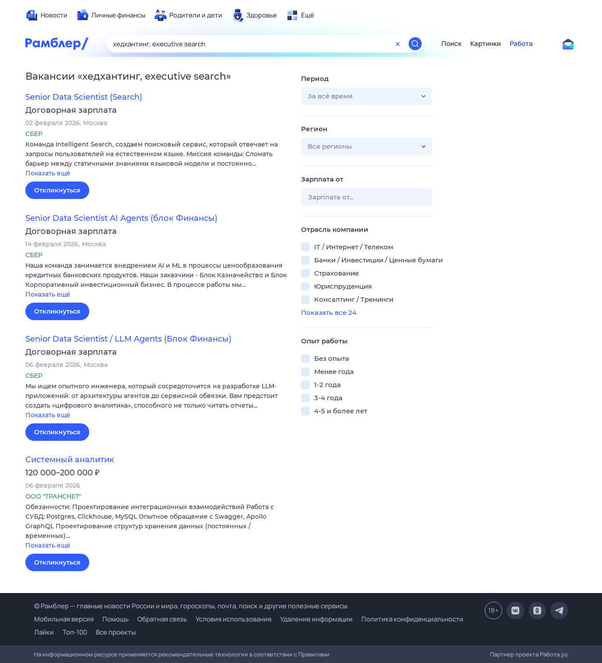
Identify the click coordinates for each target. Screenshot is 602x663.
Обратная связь (162, 619)
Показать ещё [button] (47, 173)
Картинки (485, 43)
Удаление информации (316, 619)
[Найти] (415, 43)
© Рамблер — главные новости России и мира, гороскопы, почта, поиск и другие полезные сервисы (190, 606)
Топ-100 (75, 632)
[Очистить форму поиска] (397, 43)
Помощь (115, 619)
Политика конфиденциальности (412, 619)
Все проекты (116, 632)
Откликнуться (57, 190)
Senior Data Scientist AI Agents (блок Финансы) (121, 218)
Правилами (313, 654)
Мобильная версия (64, 619)
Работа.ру (554, 654)
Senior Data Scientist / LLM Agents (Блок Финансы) (128, 339)
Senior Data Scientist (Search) (83, 97)
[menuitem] (46, 15)
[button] (156, 159)
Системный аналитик (69, 459)
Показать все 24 (329, 312)
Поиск (451, 43)
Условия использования (233, 619)
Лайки (44, 632)
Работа (521, 43)
